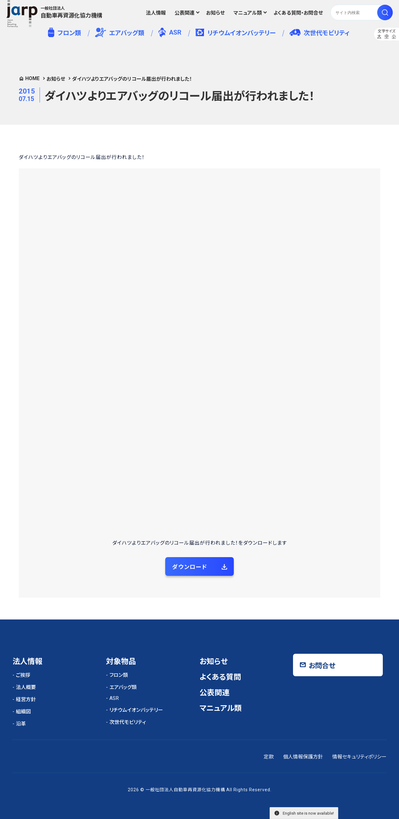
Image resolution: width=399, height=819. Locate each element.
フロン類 (64, 32)
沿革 (21, 724)
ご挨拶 (23, 675)
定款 (269, 757)
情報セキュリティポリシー (359, 757)
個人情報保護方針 (303, 757)
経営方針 (26, 699)
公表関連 (185, 13)
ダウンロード (189, 567)
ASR (169, 32)
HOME (32, 78)
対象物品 (121, 661)
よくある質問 (220, 677)
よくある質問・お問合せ (298, 13)
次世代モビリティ (319, 33)
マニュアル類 (247, 13)
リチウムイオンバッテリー (235, 33)
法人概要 (26, 687)
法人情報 (156, 13)
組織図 (23, 712)
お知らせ (215, 13)
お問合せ (322, 666)
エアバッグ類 (120, 32)
